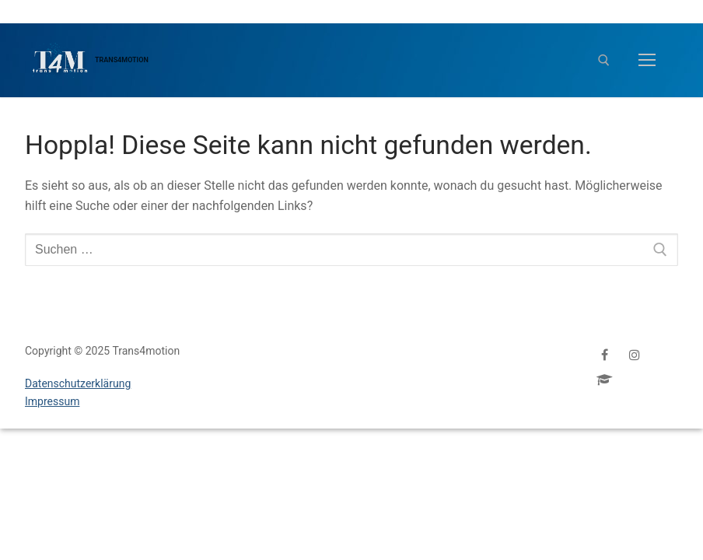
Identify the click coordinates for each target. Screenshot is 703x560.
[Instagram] (634, 354)
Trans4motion (122, 60)
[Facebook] (605, 354)
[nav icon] (647, 60)
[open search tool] (604, 60)
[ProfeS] (605, 379)
